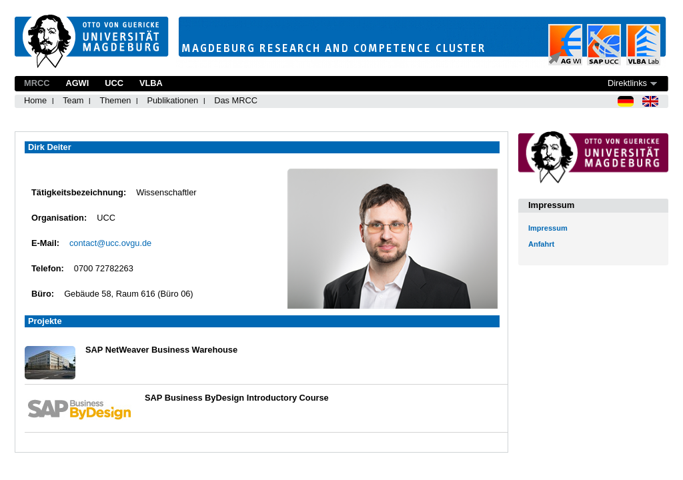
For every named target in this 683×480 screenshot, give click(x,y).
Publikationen (172, 100)
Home (35, 100)
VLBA (151, 83)
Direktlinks (627, 83)
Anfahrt (541, 244)
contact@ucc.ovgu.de (110, 243)
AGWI (77, 83)
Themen (115, 100)
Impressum (548, 228)
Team (73, 100)
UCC (114, 83)
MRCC (36, 83)
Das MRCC (235, 100)
